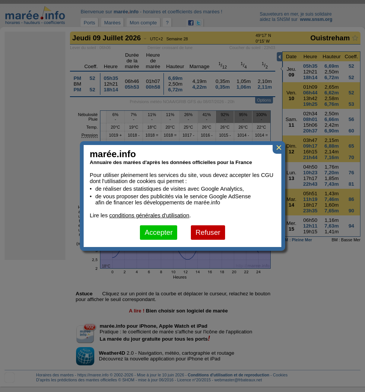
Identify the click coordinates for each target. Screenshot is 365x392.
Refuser (207, 232)
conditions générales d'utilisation (149, 215)
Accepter (158, 232)
